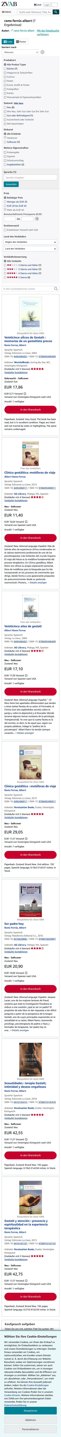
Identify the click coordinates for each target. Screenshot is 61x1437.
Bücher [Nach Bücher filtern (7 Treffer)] (10, 68)
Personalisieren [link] (30, 1429)
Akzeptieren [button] (30, 1410)
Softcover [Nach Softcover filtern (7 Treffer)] (12, 141)
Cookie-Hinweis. (12, 1395)
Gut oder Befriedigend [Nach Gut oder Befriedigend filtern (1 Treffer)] (18, 115)
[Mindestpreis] (10, 219)
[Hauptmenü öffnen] (7, 11)
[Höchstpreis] (27, 219)
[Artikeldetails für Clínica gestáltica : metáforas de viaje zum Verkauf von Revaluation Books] (30, 762)
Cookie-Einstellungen (38, 1385)
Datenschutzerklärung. (15, 1405)
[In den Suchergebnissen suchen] (30, 288)
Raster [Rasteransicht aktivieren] (21, 41)
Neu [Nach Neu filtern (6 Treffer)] (9, 107)
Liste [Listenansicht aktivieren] (8, 41)
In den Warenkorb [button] (30, 409)
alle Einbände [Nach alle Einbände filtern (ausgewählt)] (12, 133)
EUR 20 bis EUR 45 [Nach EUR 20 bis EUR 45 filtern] (15, 205)
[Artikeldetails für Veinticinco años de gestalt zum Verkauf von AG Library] (30, 607)
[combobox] (35, 11)
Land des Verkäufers (15, 248)
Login (46, 5)
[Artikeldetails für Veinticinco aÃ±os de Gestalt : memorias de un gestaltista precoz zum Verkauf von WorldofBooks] (30, 314)
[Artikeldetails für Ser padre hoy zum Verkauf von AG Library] (30, 900)
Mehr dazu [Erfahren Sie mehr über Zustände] (18, 103)
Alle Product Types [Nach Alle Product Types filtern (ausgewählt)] (15, 64)
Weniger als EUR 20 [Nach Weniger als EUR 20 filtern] (16, 201)
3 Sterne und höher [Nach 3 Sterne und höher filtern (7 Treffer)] (24, 269)
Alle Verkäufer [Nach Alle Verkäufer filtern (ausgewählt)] (14, 261)
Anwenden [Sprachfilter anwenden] (11, 184)
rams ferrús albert (24, 30)
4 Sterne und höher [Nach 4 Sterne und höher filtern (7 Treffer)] (24, 273)
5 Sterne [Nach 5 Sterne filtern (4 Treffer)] (18, 277)
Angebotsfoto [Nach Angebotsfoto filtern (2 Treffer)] (14, 164)
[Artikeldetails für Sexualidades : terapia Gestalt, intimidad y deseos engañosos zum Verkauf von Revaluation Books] (30, 1059)
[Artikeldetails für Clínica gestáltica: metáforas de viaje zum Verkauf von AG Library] (30, 454)
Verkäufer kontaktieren (15, 372)
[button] (56, 288)
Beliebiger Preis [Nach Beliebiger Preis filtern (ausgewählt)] (13, 197)
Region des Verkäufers (16, 242)
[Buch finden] (56, 11)
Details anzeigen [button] (38, 582)
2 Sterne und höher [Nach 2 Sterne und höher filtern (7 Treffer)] (24, 265)
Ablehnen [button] (30, 1419)
